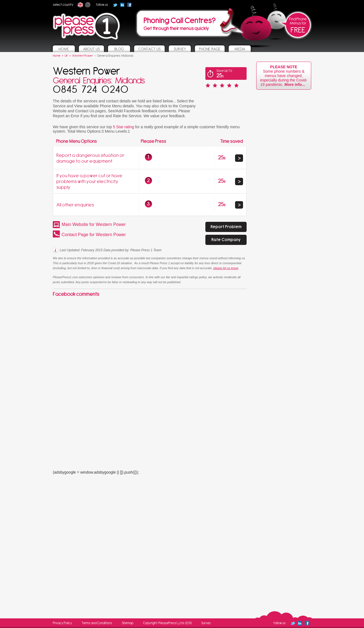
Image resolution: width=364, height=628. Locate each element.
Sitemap (127, 623)
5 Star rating (123, 127)
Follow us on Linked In (122, 5)
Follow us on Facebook (131, 6)
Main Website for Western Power (94, 224)
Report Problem (226, 226)
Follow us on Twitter (115, 5)
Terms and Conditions (97, 623)
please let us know (225, 268)
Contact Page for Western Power (94, 234)
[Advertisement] (94, 349)
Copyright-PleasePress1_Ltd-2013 (167, 623)
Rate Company (226, 239)
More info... (296, 84)
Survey (206, 623)
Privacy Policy (62, 623)
